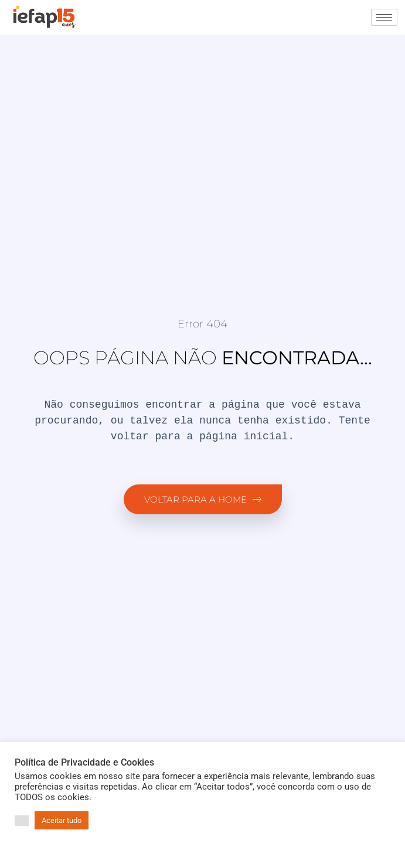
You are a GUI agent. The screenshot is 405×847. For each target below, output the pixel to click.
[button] (22, 820)
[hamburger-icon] (384, 17)
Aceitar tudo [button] (61, 820)
